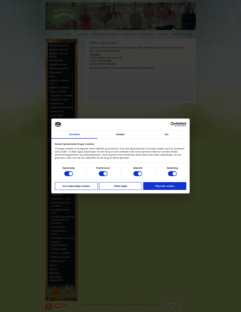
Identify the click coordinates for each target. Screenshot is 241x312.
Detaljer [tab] (120, 134)
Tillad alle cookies (164, 186)
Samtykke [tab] (74, 134)
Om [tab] (166, 134)
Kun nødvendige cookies (76, 186)
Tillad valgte (120, 186)
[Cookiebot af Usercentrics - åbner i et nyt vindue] (172, 124)
